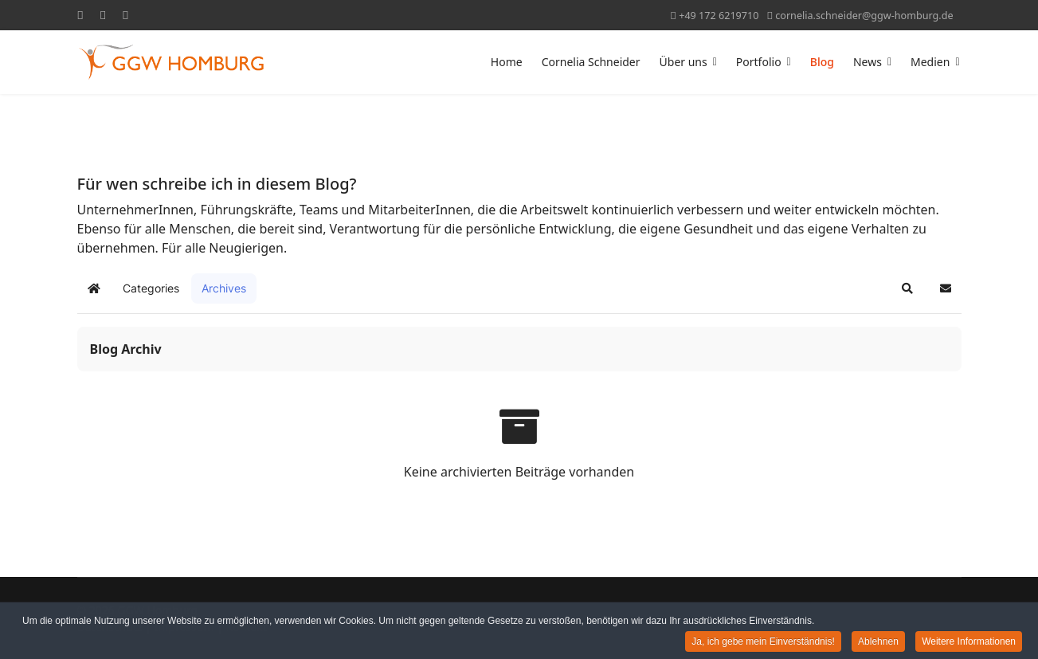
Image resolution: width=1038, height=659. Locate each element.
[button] (907, 288)
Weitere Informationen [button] (969, 643)
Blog (822, 61)
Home (507, 61)
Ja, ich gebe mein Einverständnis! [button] (762, 643)
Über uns (683, 61)
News (867, 61)
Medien (930, 61)
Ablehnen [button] (878, 643)
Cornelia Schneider (591, 61)
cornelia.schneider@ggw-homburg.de (864, 15)
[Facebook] (80, 14)
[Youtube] (103, 14)
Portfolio (758, 61)
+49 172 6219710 (718, 15)
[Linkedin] (125, 14)
